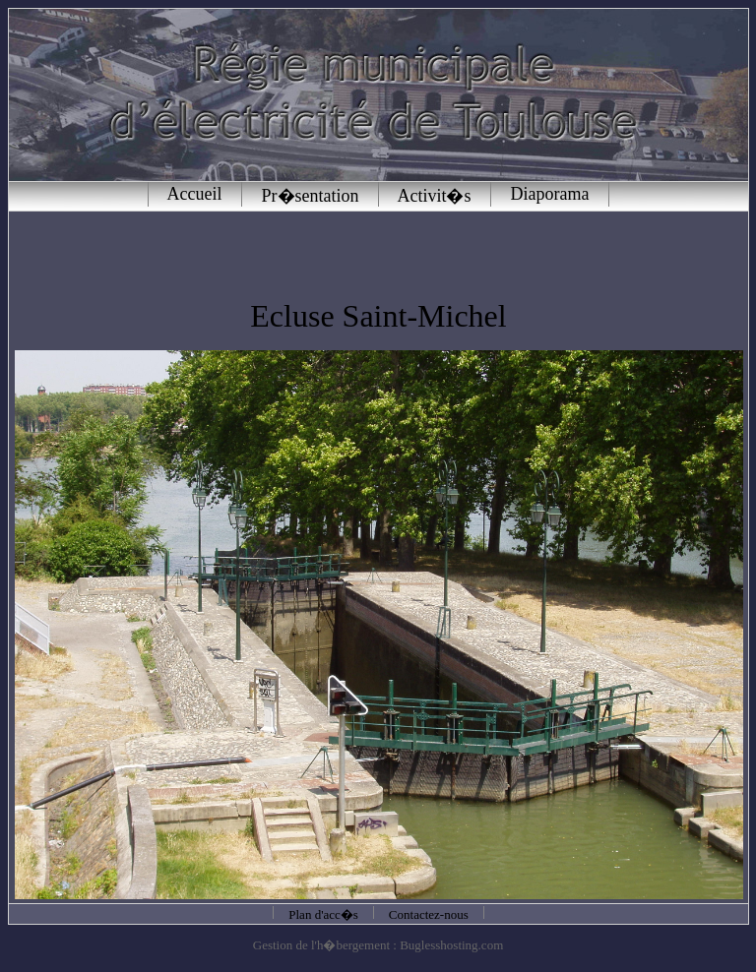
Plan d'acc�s (323, 914)
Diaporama (550, 194)
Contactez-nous (429, 914)
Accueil (194, 194)
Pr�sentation (310, 196)
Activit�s (434, 196)
